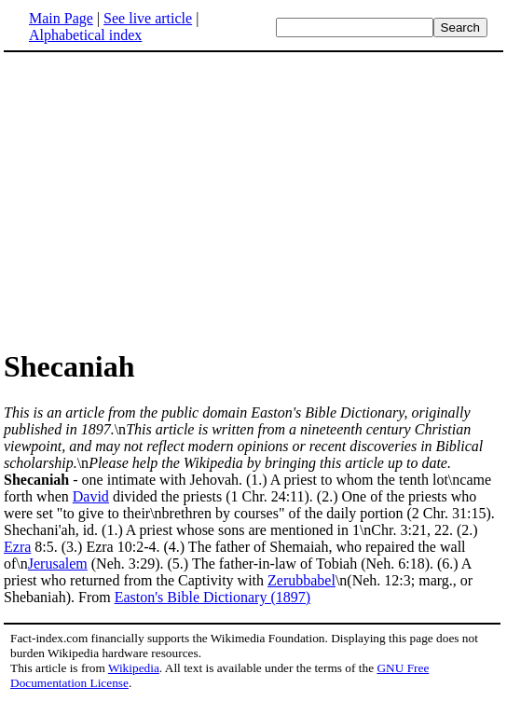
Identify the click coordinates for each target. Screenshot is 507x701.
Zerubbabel (301, 580)
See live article (147, 18)
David (91, 496)
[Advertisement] (160, 199)
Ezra (17, 547)
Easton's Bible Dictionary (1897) (212, 597)
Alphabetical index (85, 35)
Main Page (61, 18)
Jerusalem (58, 563)
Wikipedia (133, 668)
